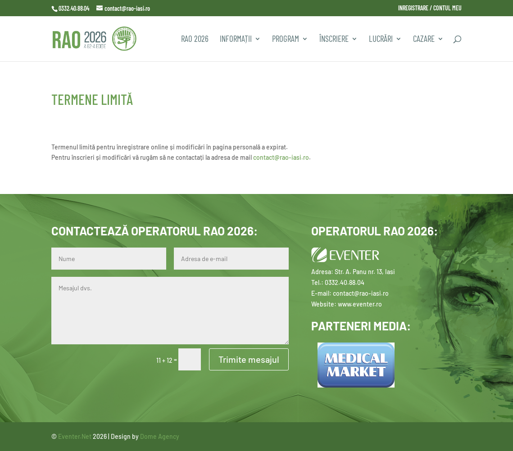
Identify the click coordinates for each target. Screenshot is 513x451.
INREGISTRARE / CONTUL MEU (430, 8)
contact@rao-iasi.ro (281, 157)
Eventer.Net (75, 436)
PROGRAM (285, 40)
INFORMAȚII (236, 40)
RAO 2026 (195, 40)
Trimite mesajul (248, 359)
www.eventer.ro (360, 304)
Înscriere (334, 40)
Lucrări (381, 40)
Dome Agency (159, 436)
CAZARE (424, 40)
